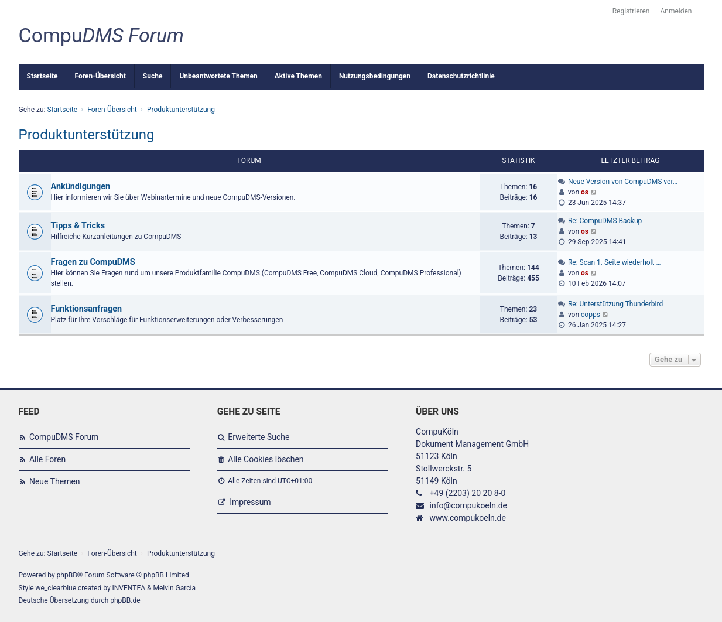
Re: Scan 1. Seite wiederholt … (614, 262)
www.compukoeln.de (468, 517)
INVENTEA (128, 588)
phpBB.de (125, 600)
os (584, 192)
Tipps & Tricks (78, 226)
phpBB (67, 575)
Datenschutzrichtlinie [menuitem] (461, 76)
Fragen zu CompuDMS (93, 262)
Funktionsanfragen (86, 309)
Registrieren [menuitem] (631, 11)
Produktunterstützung (87, 135)
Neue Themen (54, 481)
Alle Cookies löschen (265, 459)
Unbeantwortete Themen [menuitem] (218, 76)
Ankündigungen (81, 187)
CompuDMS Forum (63, 437)
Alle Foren (47, 459)
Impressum (250, 502)
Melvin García (174, 588)
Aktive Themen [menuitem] (298, 76)
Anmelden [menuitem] (676, 11)
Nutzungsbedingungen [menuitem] (374, 76)
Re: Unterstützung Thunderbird (615, 304)
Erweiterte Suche (258, 437)
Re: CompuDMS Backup (605, 221)
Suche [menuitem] (153, 76)
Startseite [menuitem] (42, 76)
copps (590, 314)
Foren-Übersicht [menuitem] (99, 76)
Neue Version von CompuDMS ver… (622, 181)
